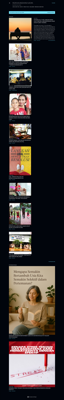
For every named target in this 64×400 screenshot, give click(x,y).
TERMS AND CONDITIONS (38, 6)
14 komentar (38, 40)
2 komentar (13, 66)
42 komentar (13, 338)
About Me (17, 6)
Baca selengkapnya (51, 40)
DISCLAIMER (32, 6)
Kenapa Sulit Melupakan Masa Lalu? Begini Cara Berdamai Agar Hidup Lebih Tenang (44, 21)
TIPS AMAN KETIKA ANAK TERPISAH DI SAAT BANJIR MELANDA (20, 255)
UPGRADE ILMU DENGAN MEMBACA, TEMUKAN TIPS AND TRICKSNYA (19, 197)
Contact (21, 6)
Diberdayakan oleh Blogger (32, 397)
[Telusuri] (53, 3)
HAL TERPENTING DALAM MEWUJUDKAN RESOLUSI (16, 177)
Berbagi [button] (35, 40)
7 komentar (13, 120)
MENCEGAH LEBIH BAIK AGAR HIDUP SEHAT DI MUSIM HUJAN (19, 226)
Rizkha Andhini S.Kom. (23, 3)
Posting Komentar (14, 90)
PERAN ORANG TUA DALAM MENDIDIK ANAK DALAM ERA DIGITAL (20, 140)
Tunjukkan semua (50, 12)
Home (14, 6)
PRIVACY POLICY (26, 6)
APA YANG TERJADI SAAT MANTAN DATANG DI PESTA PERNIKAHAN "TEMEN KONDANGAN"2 (18, 63)
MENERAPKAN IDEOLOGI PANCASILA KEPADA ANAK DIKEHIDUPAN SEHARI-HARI (19, 118)
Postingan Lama (52, 261)
